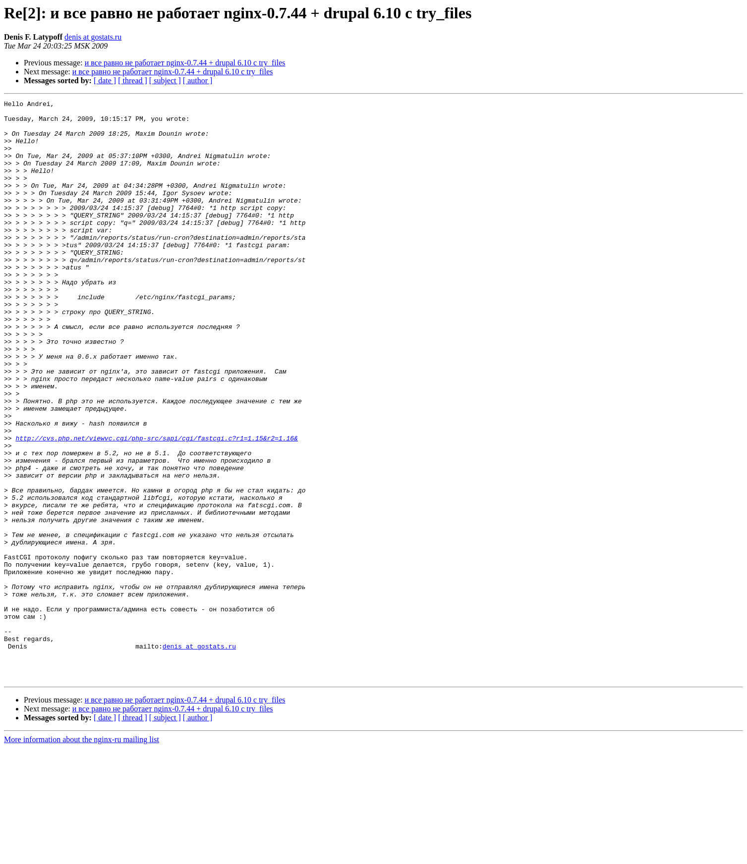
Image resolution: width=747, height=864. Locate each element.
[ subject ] (165, 80)
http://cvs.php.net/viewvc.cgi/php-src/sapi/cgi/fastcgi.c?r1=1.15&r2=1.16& (156, 506)
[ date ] (105, 80)
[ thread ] (132, 80)
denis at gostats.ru (92, 37)
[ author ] (198, 80)
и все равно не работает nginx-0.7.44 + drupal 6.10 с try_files (185, 62)
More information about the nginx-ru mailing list (81, 855)
